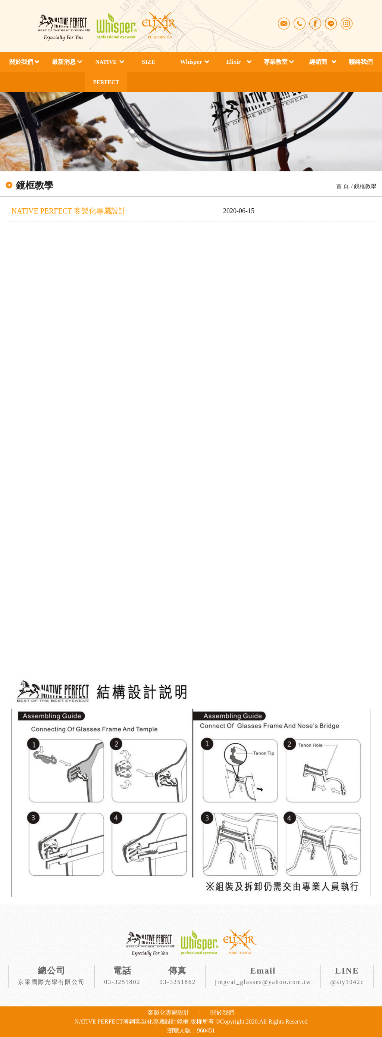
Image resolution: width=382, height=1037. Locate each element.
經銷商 (318, 62)
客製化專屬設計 (169, 1012)
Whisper (191, 62)
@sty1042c (347, 982)
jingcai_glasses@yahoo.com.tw (263, 982)
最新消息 (64, 62)
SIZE (148, 62)
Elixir (233, 62)
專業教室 (276, 62)
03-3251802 (122, 982)
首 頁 (342, 186)
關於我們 (21, 62)
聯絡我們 (361, 62)
